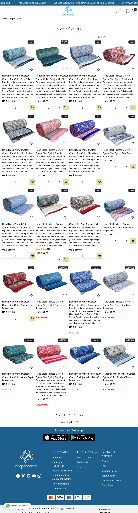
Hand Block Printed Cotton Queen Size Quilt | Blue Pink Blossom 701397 (16, 226)
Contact (106, 461)
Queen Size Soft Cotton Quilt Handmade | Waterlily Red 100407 (84, 226)
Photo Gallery (84, 457)
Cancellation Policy (111, 480)
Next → (82, 415)
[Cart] (32, 107)
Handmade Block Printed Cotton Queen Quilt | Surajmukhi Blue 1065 (52, 77)
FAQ (104, 466)
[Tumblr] (42, 476)
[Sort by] (103, 37)
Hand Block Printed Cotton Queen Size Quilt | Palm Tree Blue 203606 (117, 151)
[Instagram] (39, 476)
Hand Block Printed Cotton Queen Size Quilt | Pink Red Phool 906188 (49, 151)
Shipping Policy (109, 470)
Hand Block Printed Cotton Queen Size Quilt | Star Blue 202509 (117, 303)
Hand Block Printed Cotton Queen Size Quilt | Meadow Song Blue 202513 (83, 77)
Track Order (107, 485)
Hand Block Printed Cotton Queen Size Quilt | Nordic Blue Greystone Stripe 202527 (17, 151)
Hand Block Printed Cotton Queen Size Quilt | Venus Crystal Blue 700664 (18, 375)
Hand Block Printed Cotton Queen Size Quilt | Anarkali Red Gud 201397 (18, 303)
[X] (23, 476)
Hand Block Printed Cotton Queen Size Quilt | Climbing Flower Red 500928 (49, 375)
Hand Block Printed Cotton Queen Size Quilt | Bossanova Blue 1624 (84, 303)
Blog (79, 467)
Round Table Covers (62, 470)
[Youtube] (34, 476)
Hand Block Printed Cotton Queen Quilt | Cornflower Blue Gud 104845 (118, 226)
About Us (57, 457)
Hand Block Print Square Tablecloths (61, 477)
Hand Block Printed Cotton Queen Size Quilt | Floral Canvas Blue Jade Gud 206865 (52, 226)
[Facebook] (18, 476)
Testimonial (82, 462)
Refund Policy (108, 475)
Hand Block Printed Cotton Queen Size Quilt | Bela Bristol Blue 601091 (17, 77)
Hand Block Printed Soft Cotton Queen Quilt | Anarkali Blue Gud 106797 (85, 375)
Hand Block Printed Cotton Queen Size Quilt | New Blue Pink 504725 (83, 151)
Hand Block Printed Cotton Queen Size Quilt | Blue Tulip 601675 (50, 303)
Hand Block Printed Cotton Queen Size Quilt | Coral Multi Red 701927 (118, 77)
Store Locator (59, 488)
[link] (115, 11)
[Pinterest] (28, 476)
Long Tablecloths (60, 483)
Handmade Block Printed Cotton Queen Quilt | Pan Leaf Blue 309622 (119, 375)
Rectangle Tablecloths (58, 464)
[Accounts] (127, 11)
